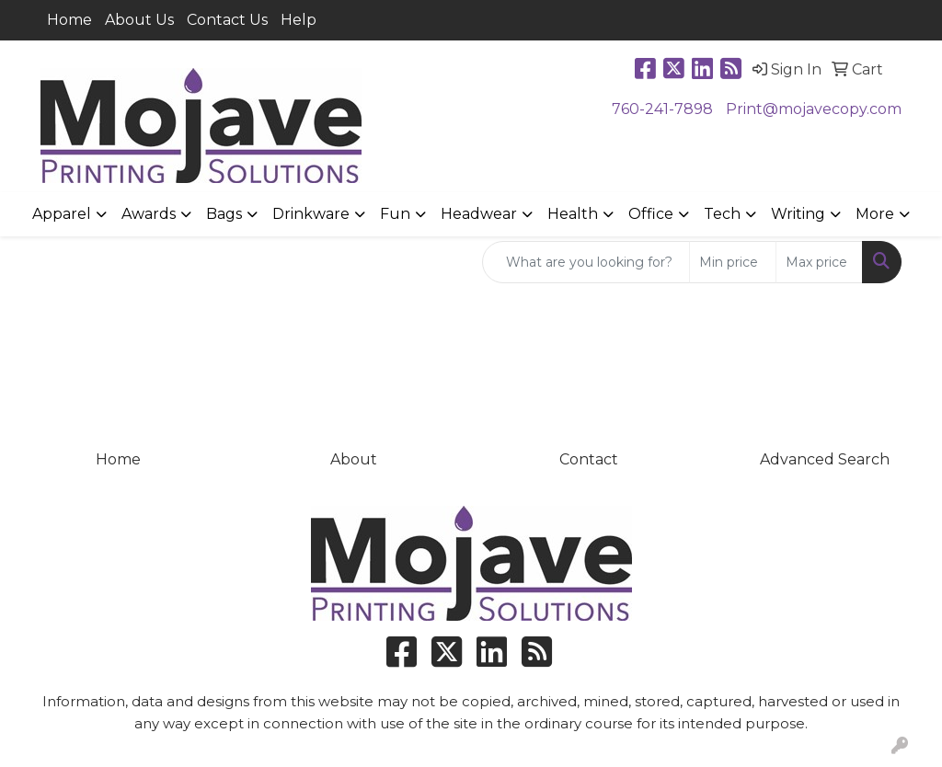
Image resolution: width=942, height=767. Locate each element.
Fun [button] (395, 214)
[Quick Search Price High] (819, 262)
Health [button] (572, 214)
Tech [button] (722, 214)
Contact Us (227, 20)
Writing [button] (798, 214)
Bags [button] (224, 214)
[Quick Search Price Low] (732, 262)
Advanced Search (825, 459)
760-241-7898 (662, 109)
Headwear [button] (479, 214)
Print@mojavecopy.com (814, 109)
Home (69, 20)
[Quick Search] (586, 262)
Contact (588, 459)
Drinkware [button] (311, 214)
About (353, 459)
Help (298, 20)
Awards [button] (148, 214)
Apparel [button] (61, 214)
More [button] (875, 214)
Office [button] (650, 214)
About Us (139, 20)
